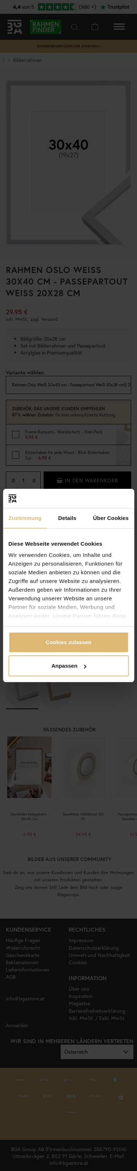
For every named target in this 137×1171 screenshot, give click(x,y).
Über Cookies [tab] (111, 518)
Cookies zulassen (69, 642)
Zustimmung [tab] (24, 518)
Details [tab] (67, 518)
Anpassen (68, 666)
